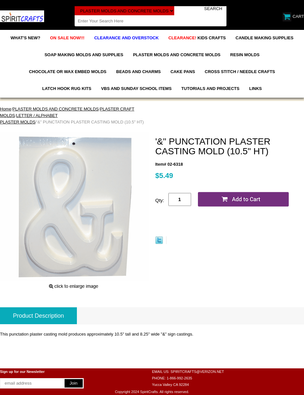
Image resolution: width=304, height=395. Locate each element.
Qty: (159, 200)
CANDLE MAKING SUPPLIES (264, 37)
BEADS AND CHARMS (138, 71)
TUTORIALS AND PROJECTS (210, 88)
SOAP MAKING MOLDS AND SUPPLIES (83, 54)
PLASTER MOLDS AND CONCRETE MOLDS (177, 54)
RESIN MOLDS (245, 54)
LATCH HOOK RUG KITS (66, 88)
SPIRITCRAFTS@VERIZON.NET (197, 372)
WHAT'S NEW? (26, 37)
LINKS (255, 88)
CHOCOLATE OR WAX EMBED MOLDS (67, 71)
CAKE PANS (182, 71)
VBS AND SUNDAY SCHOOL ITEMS (136, 88)
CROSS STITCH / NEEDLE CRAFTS (240, 71)
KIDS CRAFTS (197, 37)
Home (5, 109)
